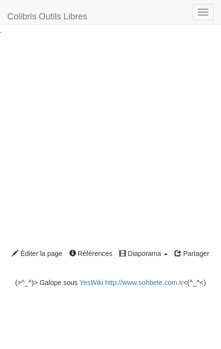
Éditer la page (37, 253)
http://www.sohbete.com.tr (144, 282)
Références (90, 253)
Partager (191, 253)
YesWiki (91, 282)
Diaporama (143, 253)
